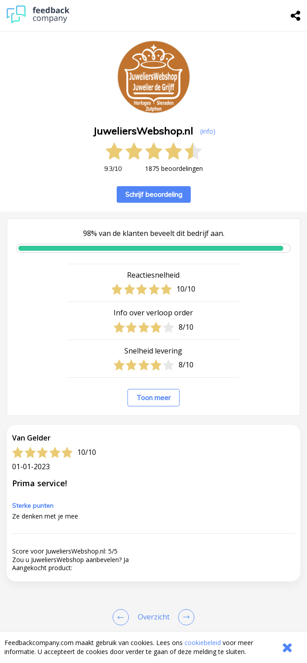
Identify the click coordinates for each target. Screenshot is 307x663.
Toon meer (153, 397)
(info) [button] (207, 131)
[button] (153, 619)
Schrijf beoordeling (153, 194)
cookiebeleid (202, 642)
